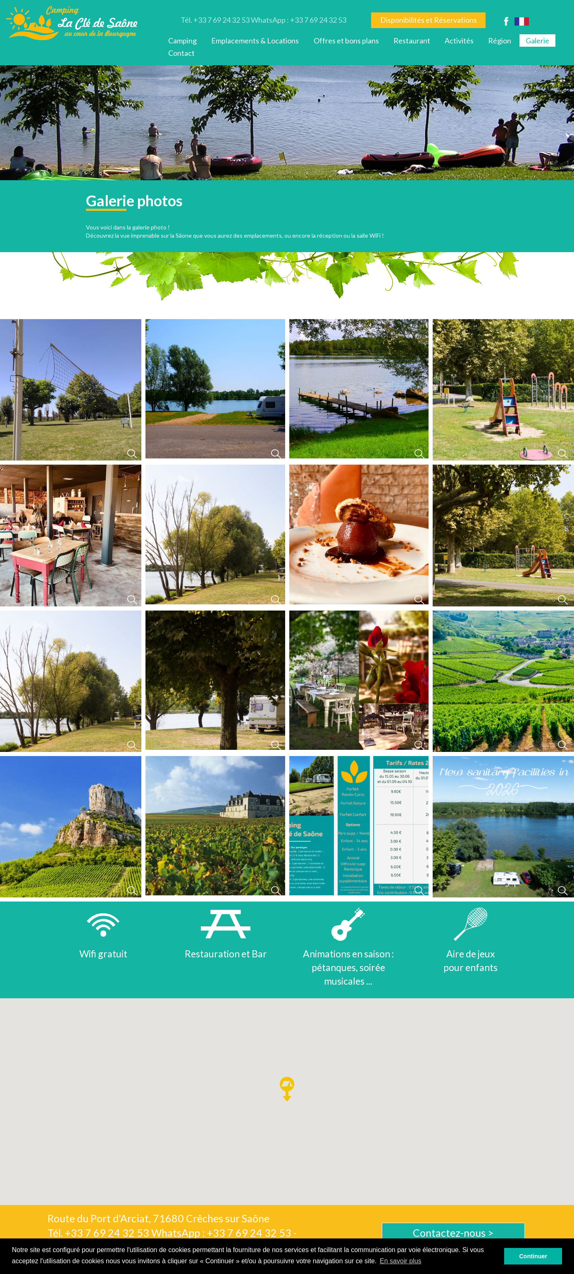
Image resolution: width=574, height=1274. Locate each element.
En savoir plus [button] (401, 1260)
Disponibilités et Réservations (428, 19)
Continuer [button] (533, 1256)
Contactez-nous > (453, 1232)
